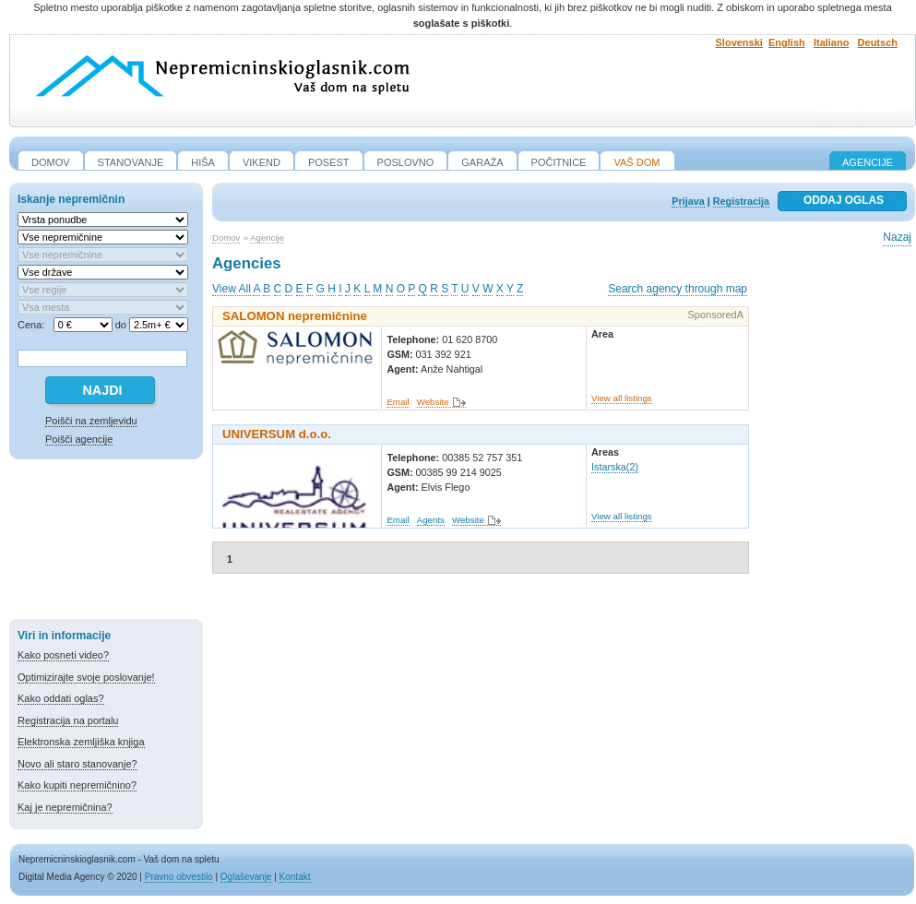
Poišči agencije (79, 439)
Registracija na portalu (68, 720)
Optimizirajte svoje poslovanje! (86, 677)
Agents (431, 520)
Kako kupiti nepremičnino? (77, 785)
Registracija (741, 201)
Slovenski (739, 42)
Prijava (688, 201)
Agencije (867, 162)
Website (433, 402)
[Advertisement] (106, 542)
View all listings (621, 398)
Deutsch (878, 42)
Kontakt (295, 877)
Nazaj (897, 237)
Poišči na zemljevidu (91, 420)
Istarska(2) (614, 466)
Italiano (832, 42)
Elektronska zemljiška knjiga (81, 741)
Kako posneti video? (63, 654)
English (786, 42)
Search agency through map (677, 288)
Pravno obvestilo (179, 877)
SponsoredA (715, 314)
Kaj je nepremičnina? (65, 807)
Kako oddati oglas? (61, 698)
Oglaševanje (246, 877)
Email (398, 402)
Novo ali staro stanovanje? (77, 763)
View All (231, 288)
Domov (226, 237)
